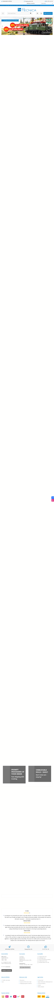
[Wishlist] (37, 13)
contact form (7, 955)
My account (22, 969)
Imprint (39, 974)
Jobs (3, 970)
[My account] (41, 13)
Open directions (25, 956)
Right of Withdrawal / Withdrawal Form (45, 970)
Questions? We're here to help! (25, 970)
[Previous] (2, 26)
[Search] (30, 13)
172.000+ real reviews (6, 969)
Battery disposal (41, 975)
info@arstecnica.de (7, 952)
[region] (27, 26)
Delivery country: (31, 3)
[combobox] (18, 13)
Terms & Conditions (41, 972)
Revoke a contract (6, 959)
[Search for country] (44, 3)
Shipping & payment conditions (26, 972)
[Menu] (2, 13)
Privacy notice (40, 969)
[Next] (51, 26)
